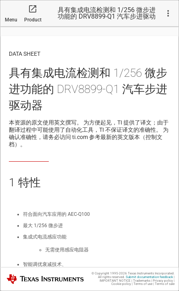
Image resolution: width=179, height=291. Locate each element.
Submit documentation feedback (149, 277)
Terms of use (142, 284)
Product (33, 20)
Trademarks (141, 281)
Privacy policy (163, 281)
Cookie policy (121, 284)
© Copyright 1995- (109, 273)
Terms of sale (165, 284)
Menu (11, 20)
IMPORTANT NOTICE (115, 281)
